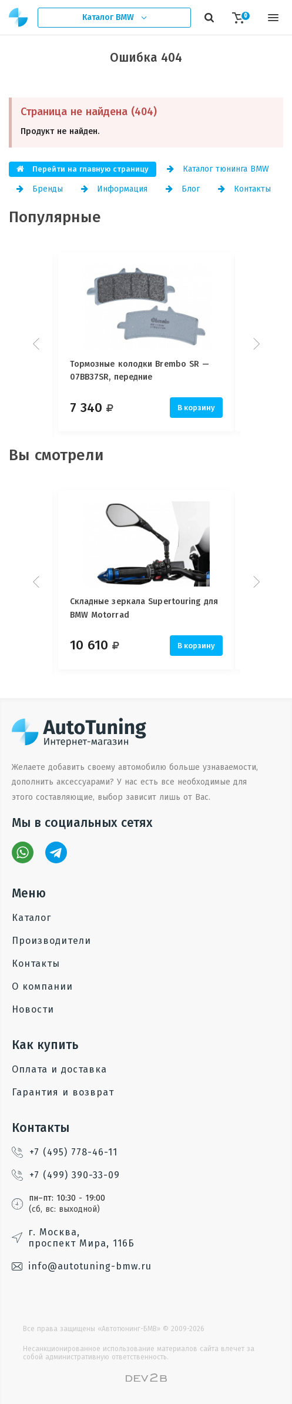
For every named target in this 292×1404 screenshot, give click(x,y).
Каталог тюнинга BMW (218, 169)
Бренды (39, 189)
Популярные (55, 217)
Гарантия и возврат (63, 1092)
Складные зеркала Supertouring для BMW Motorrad (144, 608)
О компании (42, 986)
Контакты (244, 189)
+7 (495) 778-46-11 (65, 1152)
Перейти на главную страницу (82, 169)
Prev (37, 344)
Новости (33, 1009)
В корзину (196, 407)
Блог (183, 189)
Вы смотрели (56, 455)
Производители (51, 940)
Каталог (31, 917)
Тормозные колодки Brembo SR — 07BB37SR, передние (140, 370)
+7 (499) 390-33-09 (66, 1175)
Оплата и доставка (59, 1069)
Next (255, 344)
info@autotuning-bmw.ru (82, 1266)
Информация (114, 189)
